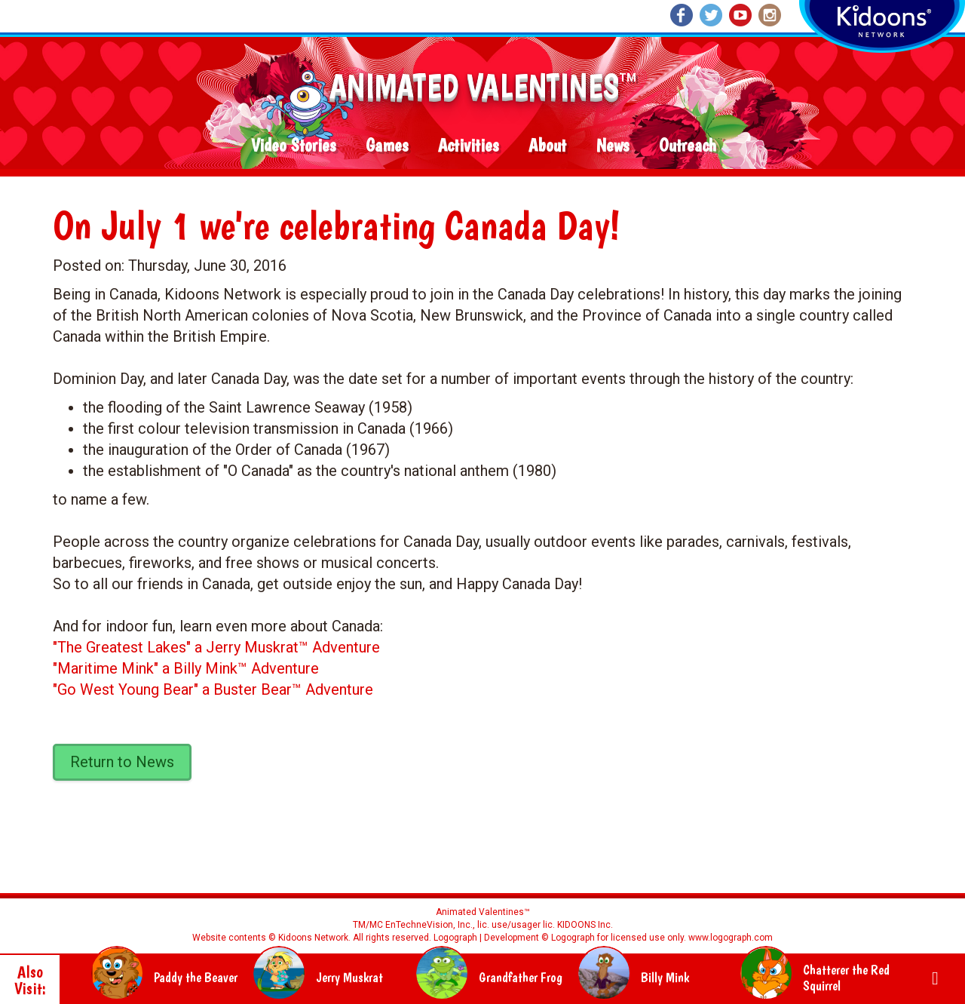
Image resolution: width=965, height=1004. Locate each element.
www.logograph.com (729, 937)
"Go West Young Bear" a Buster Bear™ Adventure (213, 689)
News (612, 146)
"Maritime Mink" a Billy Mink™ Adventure (186, 668)
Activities (468, 146)
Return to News (122, 762)
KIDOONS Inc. (585, 925)
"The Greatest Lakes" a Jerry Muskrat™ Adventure (216, 647)
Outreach (687, 146)
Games (387, 146)
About (547, 146)
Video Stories (293, 146)
